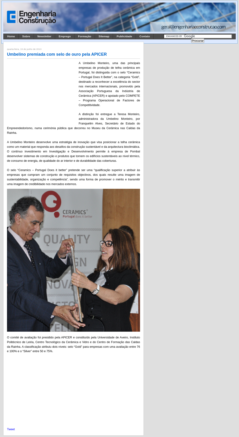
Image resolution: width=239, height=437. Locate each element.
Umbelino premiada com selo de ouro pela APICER (57, 54)
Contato (145, 36)
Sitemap (103, 36)
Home (11, 36)
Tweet (11, 429)
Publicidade (124, 36)
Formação (84, 36)
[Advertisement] (42, 91)
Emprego (65, 36)
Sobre (26, 36)
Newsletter (44, 36)
